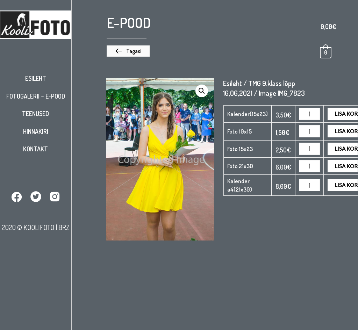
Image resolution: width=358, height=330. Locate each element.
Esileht (35, 78)
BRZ (64, 227)
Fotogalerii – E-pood (35, 96)
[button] (128, 51)
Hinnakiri (35, 131)
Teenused (35, 113)
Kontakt (35, 149)
